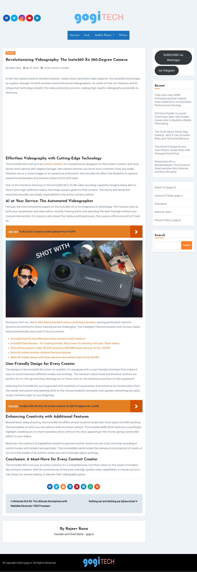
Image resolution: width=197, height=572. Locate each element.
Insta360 (64, 68)
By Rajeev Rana (13, 68)
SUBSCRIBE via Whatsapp (173, 57)
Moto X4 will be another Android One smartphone (41, 352)
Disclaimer (161, 203)
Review (10, 53)
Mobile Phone (103, 35)
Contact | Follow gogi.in (169, 195)
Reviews (74, 35)
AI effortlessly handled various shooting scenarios (65, 322)
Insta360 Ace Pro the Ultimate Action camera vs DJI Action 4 (48, 338)
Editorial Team (163, 212)
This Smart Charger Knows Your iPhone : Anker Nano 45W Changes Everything (172, 150)
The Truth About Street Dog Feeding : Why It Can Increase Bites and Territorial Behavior (172, 135)
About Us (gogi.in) (165, 187)
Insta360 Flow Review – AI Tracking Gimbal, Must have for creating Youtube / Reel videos (65, 343)
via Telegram (167, 70)
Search (160, 235)
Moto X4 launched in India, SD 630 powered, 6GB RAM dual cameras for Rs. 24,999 (60, 347)
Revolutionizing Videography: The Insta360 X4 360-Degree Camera (72, 60)
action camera (51, 68)
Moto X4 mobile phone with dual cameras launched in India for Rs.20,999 (55, 357)
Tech (87, 35)
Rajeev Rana (77, 529)
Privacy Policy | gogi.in (168, 220)
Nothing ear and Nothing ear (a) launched (113, 501)
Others (123, 35)
